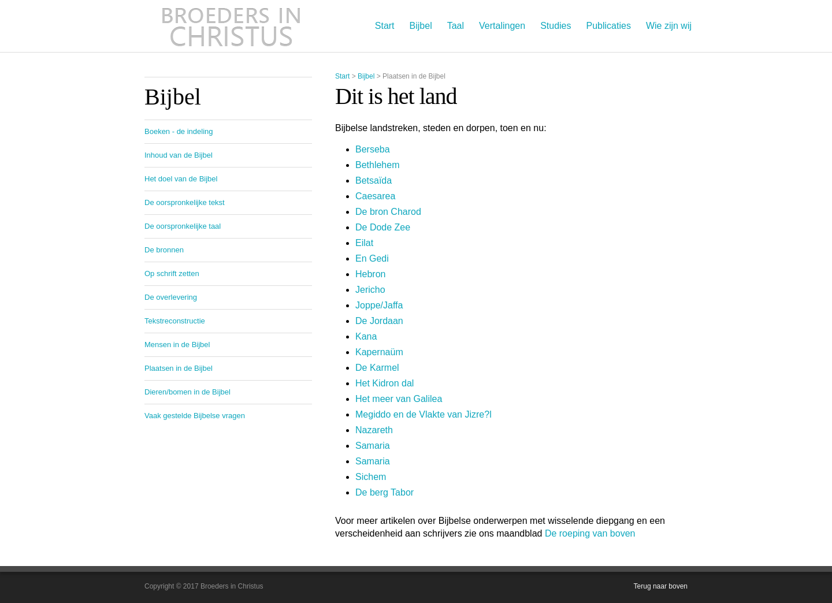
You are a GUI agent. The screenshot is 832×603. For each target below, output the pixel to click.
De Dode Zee (382, 227)
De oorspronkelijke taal (182, 226)
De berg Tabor (384, 492)
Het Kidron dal (384, 383)
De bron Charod (388, 212)
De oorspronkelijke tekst (184, 202)
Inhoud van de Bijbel (178, 155)
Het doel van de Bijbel (180, 178)
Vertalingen (502, 26)
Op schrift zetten (171, 273)
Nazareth (374, 430)
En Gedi (372, 258)
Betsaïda (373, 180)
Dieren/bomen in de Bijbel (187, 392)
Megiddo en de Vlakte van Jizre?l (423, 414)
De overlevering (170, 297)
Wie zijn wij (669, 26)
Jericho (370, 290)
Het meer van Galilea (398, 399)
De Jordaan (379, 321)
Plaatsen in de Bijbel (178, 368)
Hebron (370, 274)
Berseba (372, 149)
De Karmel (377, 368)
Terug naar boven (661, 586)
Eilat (364, 243)
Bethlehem (377, 165)
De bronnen (164, 249)
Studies (555, 26)
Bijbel (421, 26)
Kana (366, 336)
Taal (455, 26)
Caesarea (375, 196)
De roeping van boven (590, 533)
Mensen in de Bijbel (177, 344)
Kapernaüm (379, 352)
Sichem (370, 477)
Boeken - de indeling (178, 131)
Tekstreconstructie (174, 321)
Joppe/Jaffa (379, 305)
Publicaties (608, 26)
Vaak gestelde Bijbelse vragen (194, 415)
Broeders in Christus (231, 26)
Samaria (372, 446)
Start (385, 26)
